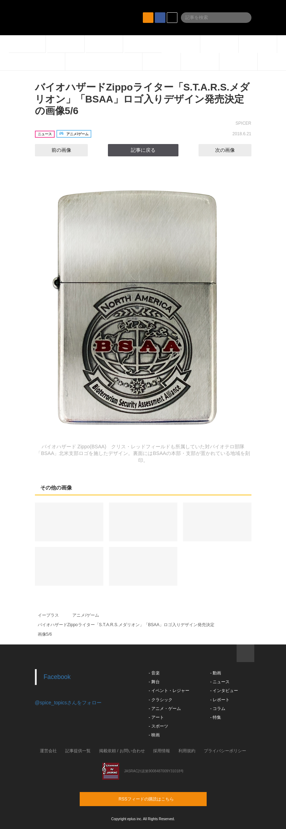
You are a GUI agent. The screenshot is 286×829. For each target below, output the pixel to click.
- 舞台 (154, 681)
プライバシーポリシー (225, 750)
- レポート (220, 699)
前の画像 (55, 150)
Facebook (57, 676)
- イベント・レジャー (169, 690)
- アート (156, 717)
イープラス (48, 615)
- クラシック (160, 699)
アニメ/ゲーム (85, 615)
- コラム (217, 708)
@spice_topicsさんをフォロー (68, 702)
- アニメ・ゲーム (165, 708)
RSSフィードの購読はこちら (156, 799)
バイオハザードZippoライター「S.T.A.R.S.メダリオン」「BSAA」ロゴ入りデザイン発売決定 (126, 624)
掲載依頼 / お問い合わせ (122, 750)
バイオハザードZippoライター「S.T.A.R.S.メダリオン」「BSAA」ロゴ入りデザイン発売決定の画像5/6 (142, 99)
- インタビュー (224, 690)
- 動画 (215, 673)
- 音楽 (154, 673)
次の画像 (231, 150)
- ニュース (220, 681)
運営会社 (48, 750)
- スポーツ (158, 726)
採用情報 (161, 750)
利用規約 (186, 750)
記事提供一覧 (78, 750)
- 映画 (154, 735)
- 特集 (215, 717)
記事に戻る (143, 150)
